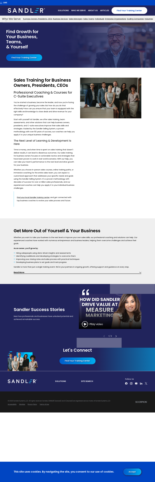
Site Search (87, 381)
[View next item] (116, 336)
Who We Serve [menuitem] (78, 10)
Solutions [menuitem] (63, 10)
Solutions (60, 381)
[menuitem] (37, 18)
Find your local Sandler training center (33, 197)
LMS (3, 2)
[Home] (26, 10)
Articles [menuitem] (104, 10)
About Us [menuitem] (93, 10)
